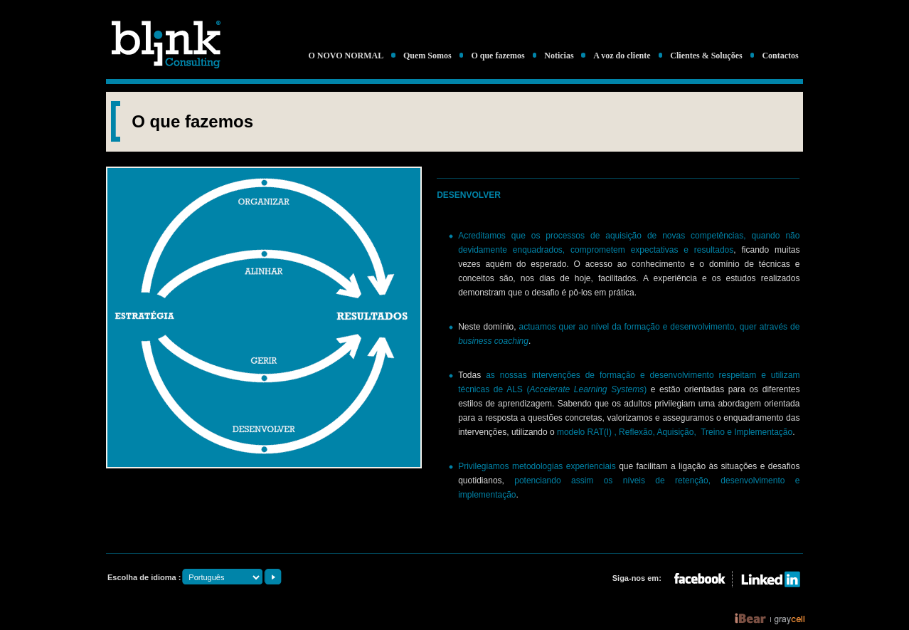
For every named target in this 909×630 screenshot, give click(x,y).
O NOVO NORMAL (345, 56)
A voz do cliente (621, 56)
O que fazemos (497, 56)
